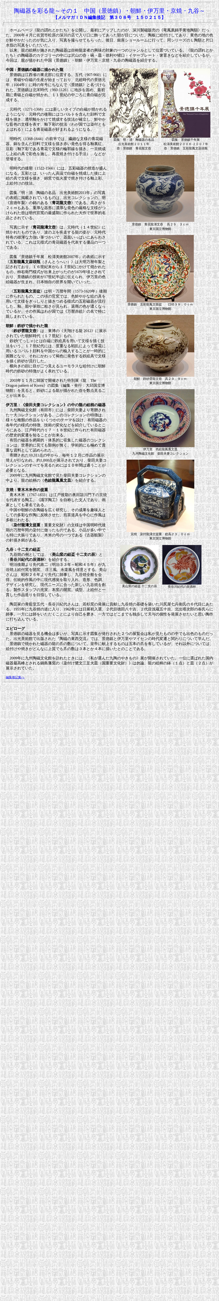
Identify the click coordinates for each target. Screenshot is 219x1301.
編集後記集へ (15, 677)
